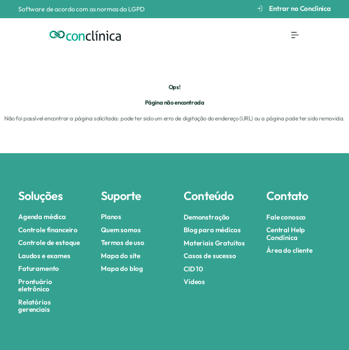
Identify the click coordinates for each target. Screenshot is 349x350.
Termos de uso (123, 242)
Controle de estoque (49, 242)
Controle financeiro (48, 229)
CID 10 (193, 269)
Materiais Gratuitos (214, 243)
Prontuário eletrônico (35, 285)
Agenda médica (42, 216)
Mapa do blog (122, 268)
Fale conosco (286, 217)
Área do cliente (289, 250)
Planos (111, 216)
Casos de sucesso (210, 255)
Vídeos (194, 281)
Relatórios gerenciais (34, 306)
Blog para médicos (212, 229)
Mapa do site (120, 255)
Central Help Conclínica (285, 233)
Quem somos (121, 229)
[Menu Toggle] (294, 35)
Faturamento (38, 268)
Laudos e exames (44, 255)
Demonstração (206, 217)
